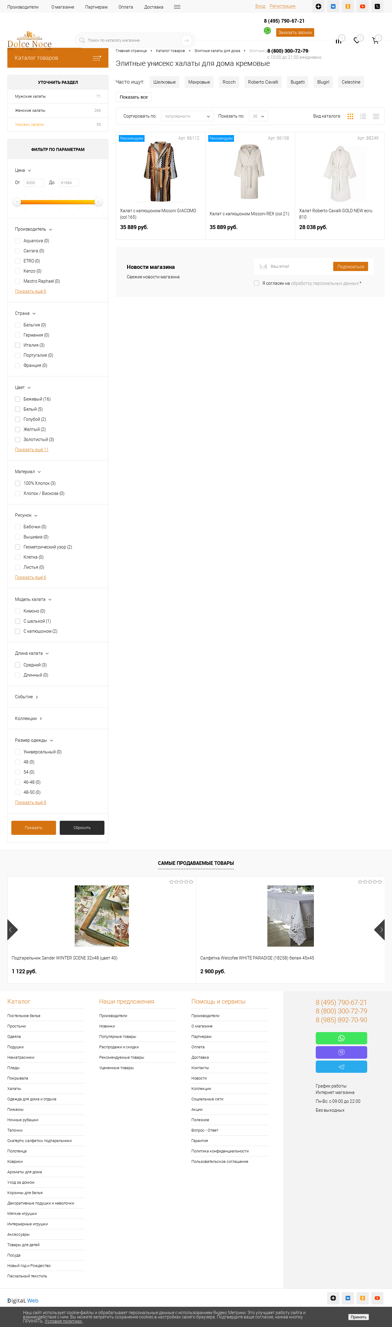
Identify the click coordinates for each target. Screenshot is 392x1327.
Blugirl (323, 82)
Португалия (38, 355)
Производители (23, 7)
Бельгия (35, 324)
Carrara (34, 250)
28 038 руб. (339, 231)
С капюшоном (41, 631)
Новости (199, 1078)
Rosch (229, 82)
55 (98, 124)
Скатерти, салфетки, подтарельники (39, 1140)
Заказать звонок (295, 32)
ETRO (32, 260)
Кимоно (34, 611)
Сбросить (82, 827)
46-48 (32, 782)
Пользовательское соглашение (219, 1161)
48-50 (32, 792)
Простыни (16, 1026)
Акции (196, 1109)
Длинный (36, 675)
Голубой (35, 419)
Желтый (35, 429)
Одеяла (14, 1036)
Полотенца (17, 1151)
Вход (260, 6)
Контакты (200, 1067)
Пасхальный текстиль (27, 1276)
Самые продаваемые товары (196, 863)
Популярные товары (117, 1036)
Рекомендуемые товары (121, 1057)
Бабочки (35, 526)
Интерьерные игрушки (27, 1224)
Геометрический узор (48, 547)
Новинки (107, 1026)
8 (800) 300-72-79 (287, 50)
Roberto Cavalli (263, 82)
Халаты (14, 1088)
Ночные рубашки (22, 1120)
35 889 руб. (160, 231)
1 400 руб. (307, 971)
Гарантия (199, 1140)
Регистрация (283, 6)
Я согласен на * (311, 283)
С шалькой (37, 621)
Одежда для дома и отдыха (31, 1099)
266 (97, 110)
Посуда (14, 1255)
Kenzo (33, 271)
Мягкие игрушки (22, 1213)
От (17, 182)
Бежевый (37, 399)
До (52, 182)
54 (29, 772)
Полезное (200, 1120)
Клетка (34, 557)
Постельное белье (23, 1015)
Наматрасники (20, 1057)
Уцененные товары (116, 1067)
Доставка (154, 7)
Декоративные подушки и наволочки (40, 1203)
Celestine (351, 82)
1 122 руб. (24, 971)
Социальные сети (207, 1099)
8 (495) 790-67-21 (284, 20)
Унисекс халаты (29, 124)
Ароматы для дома (24, 1172)
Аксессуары (18, 1234)
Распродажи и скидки (119, 1047)
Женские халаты (30, 110)
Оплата (126, 7)
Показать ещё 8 (30, 802)
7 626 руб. (212, 971)
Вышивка (36, 536)
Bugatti (298, 82)
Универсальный (43, 751)
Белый (33, 409)
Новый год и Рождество (29, 1265)
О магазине (62, 7)
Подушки (15, 1047)
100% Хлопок (40, 483)
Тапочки (14, 1130)
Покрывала (17, 1078)
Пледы (13, 1067)
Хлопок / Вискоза (44, 493)
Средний (35, 664)
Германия (36, 335)
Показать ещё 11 (32, 449)
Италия (34, 345)
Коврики (15, 1161)
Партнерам (96, 7)
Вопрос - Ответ (204, 1130)
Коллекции (201, 1088)
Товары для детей (23, 1244)
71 (98, 96)
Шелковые (164, 82)
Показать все (134, 97)
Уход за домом (21, 1182)
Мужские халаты (30, 96)
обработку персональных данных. (325, 283)
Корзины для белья (25, 1192)
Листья (34, 567)
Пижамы (15, 1109)
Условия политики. (64, 1321)
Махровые (199, 82)
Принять (359, 1317)
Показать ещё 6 (30, 291)
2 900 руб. (118, 971)
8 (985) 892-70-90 (341, 1020)
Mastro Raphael (42, 281)
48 (29, 762)
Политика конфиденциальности (220, 1151)
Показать (33, 827)
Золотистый (39, 439)
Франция (35, 365)
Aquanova (36, 240)
